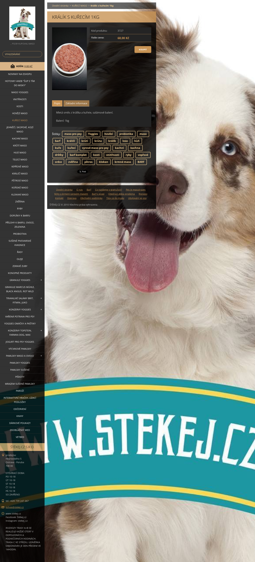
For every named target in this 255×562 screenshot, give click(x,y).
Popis (57, 103)
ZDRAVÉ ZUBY (20, 266)
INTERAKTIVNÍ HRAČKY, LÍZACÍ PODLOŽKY (20, 400)
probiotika (126, 134)
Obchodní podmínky (91, 198)
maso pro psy (73, 134)
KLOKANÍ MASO (19, 194)
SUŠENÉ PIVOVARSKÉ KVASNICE (20, 243)
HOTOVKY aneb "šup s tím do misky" (20, 83)
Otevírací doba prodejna (121, 193)
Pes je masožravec (136, 189)
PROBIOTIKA (20, 233)
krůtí (84, 141)
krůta (98, 141)
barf (57, 141)
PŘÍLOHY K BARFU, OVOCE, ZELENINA (20, 224)
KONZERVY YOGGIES (20, 309)
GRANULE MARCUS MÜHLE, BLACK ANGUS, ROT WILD (20, 289)
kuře (58, 148)
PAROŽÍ (20, 390)
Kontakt (59, 198)
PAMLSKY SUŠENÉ (20, 369)
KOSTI (20, 106)
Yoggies (93, 134)
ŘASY (20, 252)
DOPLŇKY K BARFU (20, 215)
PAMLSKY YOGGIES (20, 362)
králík (112, 141)
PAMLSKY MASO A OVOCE (20, 355)
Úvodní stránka (60, 5)
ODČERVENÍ (19, 409)
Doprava (71, 198)
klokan (103, 162)
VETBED (20, 437)
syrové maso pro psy (95, 148)
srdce (58, 162)
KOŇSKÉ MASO (20, 187)
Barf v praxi (98, 193)
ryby (128, 155)
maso (143, 134)
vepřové (143, 155)
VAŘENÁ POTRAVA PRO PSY (19, 316)
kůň (137, 141)
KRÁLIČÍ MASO (20, 173)
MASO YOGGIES (19, 92)
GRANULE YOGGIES (20, 280)
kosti (96, 155)
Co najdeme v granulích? (108, 189)
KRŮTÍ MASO (20, 145)
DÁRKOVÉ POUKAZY (20, 423)
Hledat (39, 54)
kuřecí (71, 148)
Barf (89, 189)
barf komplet (78, 155)
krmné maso (123, 162)
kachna (135, 148)
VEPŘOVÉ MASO (19, 166)
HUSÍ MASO (20, 152)
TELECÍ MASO (20, 159)
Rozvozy (143, 193)
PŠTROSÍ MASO (20, 180)
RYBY (20, 208)
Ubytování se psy (137, 198)
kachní (119, 148)
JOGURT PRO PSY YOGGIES (20, 341)
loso (125, 141)
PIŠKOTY (19, 376)
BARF (141, 162)
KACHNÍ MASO (20, 138)
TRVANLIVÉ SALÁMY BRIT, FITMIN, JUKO (20, 300)
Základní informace (76, 103)
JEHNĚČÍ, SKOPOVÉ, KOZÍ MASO (20, 129)
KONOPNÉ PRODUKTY (20, 273)
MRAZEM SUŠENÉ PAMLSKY (20, 383)
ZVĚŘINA (20, 201)
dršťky (59, 155)
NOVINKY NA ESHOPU (20, 74)
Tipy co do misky (115, 198)
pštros (88, 162)
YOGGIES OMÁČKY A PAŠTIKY (20, 323)
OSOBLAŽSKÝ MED (20, 430)
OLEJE (20, 259)
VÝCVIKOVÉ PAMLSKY (20, 348)
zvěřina (73, 162)
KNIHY (19, 416)
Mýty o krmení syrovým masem (71, 193)
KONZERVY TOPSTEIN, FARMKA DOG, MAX (20, 332)
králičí (71, 141)
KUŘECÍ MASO (19, 120)
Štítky (56, 134)
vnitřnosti (112, 155)
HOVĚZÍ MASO (19, 113)
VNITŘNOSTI (20, 99)
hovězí (108, 134)
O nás (79, 189)
